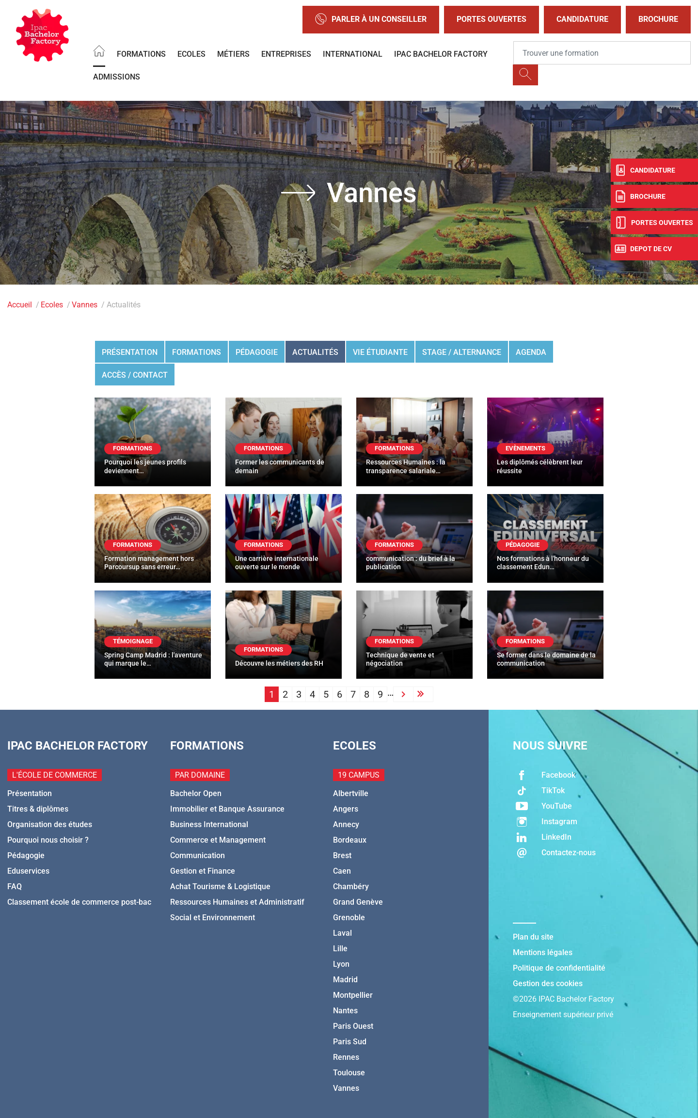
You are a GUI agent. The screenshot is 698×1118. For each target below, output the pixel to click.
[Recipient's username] (602, 52)
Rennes (346, 1057)
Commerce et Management (218, 840)
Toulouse (349, 1072)
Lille (340, 948)
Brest (342, 855)
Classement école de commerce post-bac (79, 902)
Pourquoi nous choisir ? (48, 840)
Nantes (345, 1010)
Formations (141, 54)
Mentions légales (542, 952)
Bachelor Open (196, 793)
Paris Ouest (353, 1026)
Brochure (658, 19)
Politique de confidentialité (559, 968)
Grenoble (349, 917)
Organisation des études (49, 824)
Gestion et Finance (202, 871)
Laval (342, 933)
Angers (345, 809)
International (352, 54)
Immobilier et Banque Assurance (227, 809)
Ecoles (191, 54)
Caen (342, 871)
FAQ (14, 886)
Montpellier (353, 995)
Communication (197, 855)
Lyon (341, 964)
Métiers (233, 54)
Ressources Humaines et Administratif (237, 902)
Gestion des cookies (548, 983)
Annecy (346, 824)
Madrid (345, 979)
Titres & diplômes (37, 809)
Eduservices (28, 871)
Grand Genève (358, 902)
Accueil (19, 304)
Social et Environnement (212, 917)
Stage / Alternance (461, 352)
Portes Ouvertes (491, 19)
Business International (209, 824)
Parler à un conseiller (371, 19)
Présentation (130, 352)
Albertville (350, 793)
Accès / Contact (135, 375)
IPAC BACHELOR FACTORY (441, 54)
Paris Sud (349, 1041)
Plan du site (533, 937)
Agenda (531, 352)
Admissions (116, 76)
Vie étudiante (380, 352)
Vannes (84, 304)
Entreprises (286, 54)
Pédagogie (257, 352)
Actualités (315, 352)
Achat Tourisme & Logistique (220, 886)
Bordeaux (349, 840)
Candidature (582, 19)
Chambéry (351, 886)
